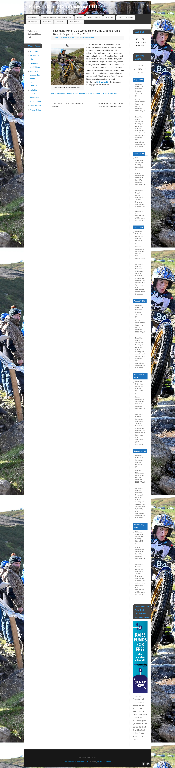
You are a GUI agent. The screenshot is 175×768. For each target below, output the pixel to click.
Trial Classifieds (75, 22)
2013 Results (80, 38)
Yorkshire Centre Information (34, 93)
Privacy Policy (35, 110)
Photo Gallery (35, 101)
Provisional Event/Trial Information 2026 (57, 17)
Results (79, 17)
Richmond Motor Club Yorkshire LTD (63, 6)
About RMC (34, 51)
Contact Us (47, 22)
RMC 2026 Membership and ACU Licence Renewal (35, 78)
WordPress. (108, 762)
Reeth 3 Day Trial (94, 17)
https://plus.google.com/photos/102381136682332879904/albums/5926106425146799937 (84, 93)
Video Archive (35, 106)
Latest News (32, 17)
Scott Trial (109, 17)
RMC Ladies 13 (102, 82)
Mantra (99, 762)
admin (56, 38)
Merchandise (33, 22)
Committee (60, 22)
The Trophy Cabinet (125, 17)
